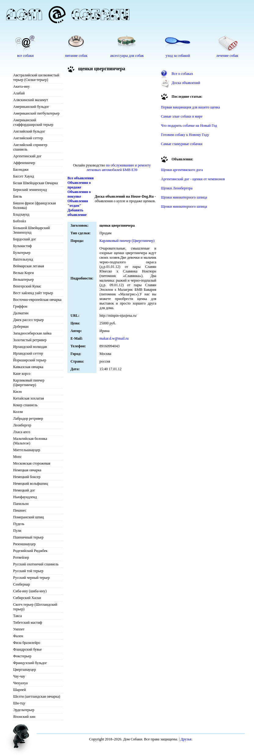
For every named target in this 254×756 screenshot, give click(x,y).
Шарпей (19, 690)
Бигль (17, 196)
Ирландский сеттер (28, 353)
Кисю (17, 391)
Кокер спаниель (25, 405)
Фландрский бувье (27, 649)
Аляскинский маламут (30, 100)
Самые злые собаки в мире (181, 116)
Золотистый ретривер (29, 340)
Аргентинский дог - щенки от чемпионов (193, 179)
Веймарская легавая (28, 266)
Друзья (185, 739)
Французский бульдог (30, 663)
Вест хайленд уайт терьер (33, 293)
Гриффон (20, 306)
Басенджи (20, 169)
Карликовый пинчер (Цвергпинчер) (28, 382)
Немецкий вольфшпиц (30, 483)
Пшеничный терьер (28, 537)
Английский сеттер (28, 138)
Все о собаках (182, 73)
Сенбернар (21, 584)
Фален (18, 636)
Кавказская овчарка (28, 367)
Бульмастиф (22, 246)
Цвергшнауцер (24, 669)
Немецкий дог (24, 490)
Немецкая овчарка (27, 470)
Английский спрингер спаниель (30, 147)
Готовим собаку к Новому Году (185, 135)
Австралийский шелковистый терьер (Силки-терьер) (36, 77)
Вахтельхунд (23, 259)
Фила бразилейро (26, 643)
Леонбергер (22, 425)
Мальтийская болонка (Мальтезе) (30, 440)
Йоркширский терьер (29, 360)
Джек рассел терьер (28, 320)
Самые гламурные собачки (181, 144)
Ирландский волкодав (30, 347)
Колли (18, 412)
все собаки (25, 55)
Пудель (18, 524)
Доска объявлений (186, 83)
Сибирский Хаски (27, 598)
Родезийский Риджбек (30, 551)
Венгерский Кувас (27, 286)
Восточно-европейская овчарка (37, 300)
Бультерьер (21, 252)
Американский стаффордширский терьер (33, 122)
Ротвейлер (21, 557)
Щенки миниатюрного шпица (184, 197)
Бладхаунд (21, 214)
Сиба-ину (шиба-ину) (30, 591)
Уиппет (18, 629)
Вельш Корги (23, 273)
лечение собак (227, 55)
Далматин (20, 313)
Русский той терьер (28, 571)
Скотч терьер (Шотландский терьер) (35, 606)
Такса (17, 616)
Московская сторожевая (31, 463)
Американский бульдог (31, 106)
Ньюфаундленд (25, 497)
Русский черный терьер (31, 577)
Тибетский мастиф (27, 622)
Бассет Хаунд (23, 176)
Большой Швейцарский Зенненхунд (31, 230)
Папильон (21, 504)
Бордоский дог (24, 239)
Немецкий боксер (26, 477)
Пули (17, 530)
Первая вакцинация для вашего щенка (190, 107)
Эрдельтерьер (23, 710)
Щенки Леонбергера (177, 188)
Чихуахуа (20, 683)
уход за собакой (177, 55)
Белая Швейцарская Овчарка (35, 183)
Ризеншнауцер (24, 544)
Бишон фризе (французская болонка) (34, 205)
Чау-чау (19, 676)
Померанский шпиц (28, 517)
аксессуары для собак (127, 55)
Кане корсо (21, 373)
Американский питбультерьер (36, 113)
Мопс (17, 457)
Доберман (21, 326)
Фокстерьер (22, 656)
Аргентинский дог (27, 156)
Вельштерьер (23, 279)
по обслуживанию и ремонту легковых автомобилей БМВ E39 (118, 167)
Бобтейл (19, 221)
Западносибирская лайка (32, 333)
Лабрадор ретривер (28, 418)
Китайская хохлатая (28, 398)
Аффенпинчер (24, 163)
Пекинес (20, 510)
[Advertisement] (112, 119)
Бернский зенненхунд (30, 190)
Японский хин (24, 716)
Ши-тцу (19, 703)
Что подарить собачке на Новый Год (189, 125)
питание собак (76, 55)
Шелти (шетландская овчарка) (36, 696)
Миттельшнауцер (26, 450)
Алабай (19, 93)
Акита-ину (21, 86)
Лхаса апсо (21, 432)
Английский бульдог (29, 131)
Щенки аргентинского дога (182, 170)
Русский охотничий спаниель (36, 564)
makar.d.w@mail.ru (114, 338)
